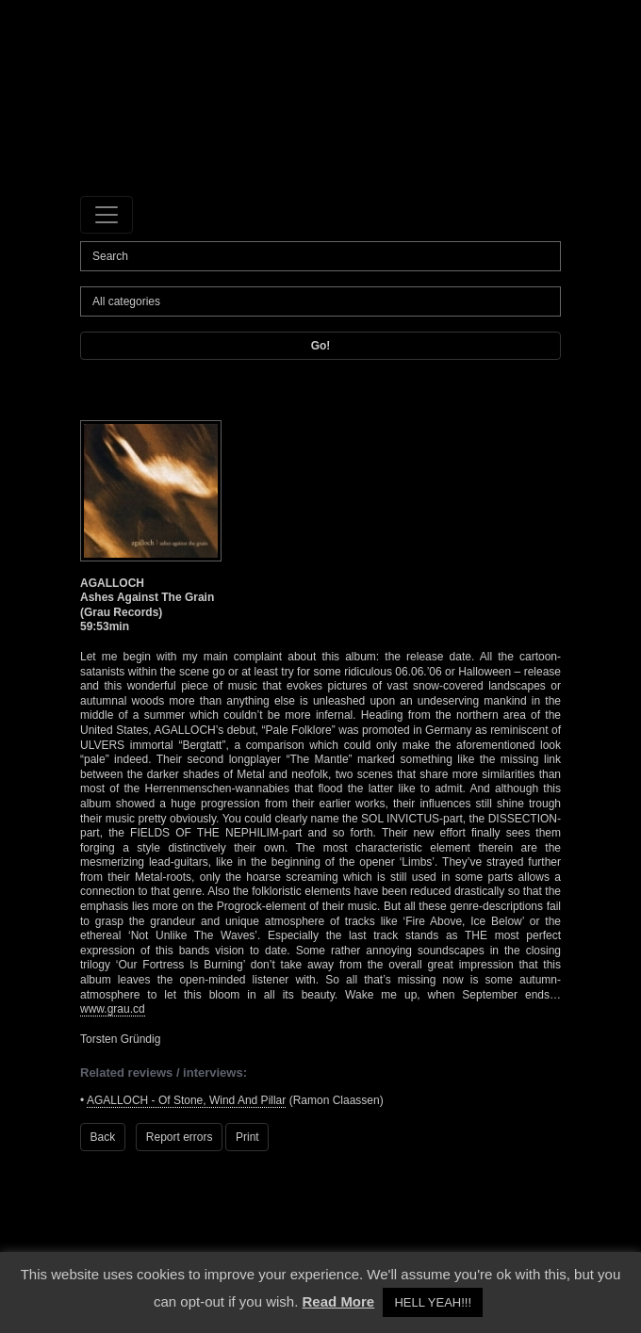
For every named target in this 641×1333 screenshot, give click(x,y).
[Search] (320, 256)
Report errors (179, 1137)
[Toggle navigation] (106, 215)
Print (247, 1137)
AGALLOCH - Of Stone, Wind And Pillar (186, 1100)
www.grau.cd (112, 1009)
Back (103, 1137)
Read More (339, 1301)
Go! (321, 345)
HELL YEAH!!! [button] (432, 1302)
